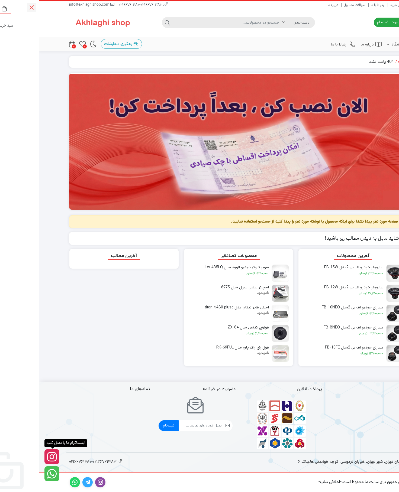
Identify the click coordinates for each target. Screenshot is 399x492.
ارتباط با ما (339, 5)
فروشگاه (357, 44)
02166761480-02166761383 (103, 5)
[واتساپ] (12, 473)
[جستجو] (188, 22)
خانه (362, 61)
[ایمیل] (162, 425)
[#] (199, 141)
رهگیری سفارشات (82, 44)
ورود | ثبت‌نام (352, 22)
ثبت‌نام (129, 425)
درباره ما (293, 5)
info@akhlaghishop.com (52, 5)
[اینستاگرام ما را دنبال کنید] (12, 456)
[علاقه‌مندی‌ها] (43, 44)
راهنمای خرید (360, 5)
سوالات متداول (315, 5)
